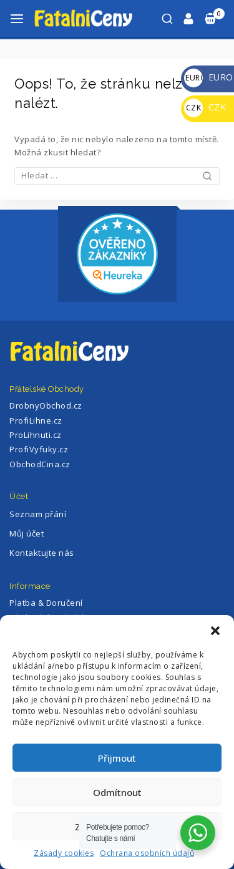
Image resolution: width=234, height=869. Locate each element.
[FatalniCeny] (96, 18)
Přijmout (117, 758)
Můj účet (26, 533)
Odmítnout (117, 792)
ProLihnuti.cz (35, 434)
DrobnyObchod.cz (45, 405)
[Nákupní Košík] (214, 19)
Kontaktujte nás (41, 552)
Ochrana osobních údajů (147, 853)
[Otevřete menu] (16, 18)
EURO (208, 77)
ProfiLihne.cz (35, 420)
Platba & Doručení (46, 602)
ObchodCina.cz (40, 464)
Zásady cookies (64, 853)
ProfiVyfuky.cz (38, 449)
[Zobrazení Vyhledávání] (167, 18)
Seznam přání (37, 514)
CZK (205, 107)
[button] (215, 630)
